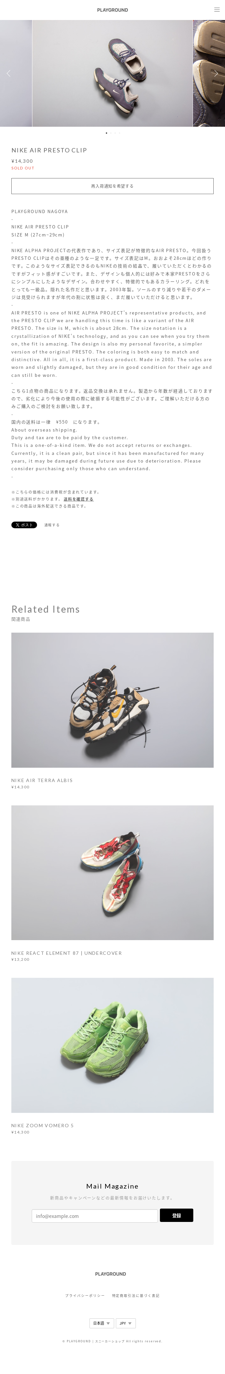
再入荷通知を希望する (112, 186)
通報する (52, 524)
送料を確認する (79, 499)
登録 (176, 1215)
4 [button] (119, 133)
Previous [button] (10, 73)
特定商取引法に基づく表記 (136, 1295)
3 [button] (115, 133)
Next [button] (215, 73)
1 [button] (106, 133)
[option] (112, 73)
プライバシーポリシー (85, 1295)
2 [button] (110, 133)
